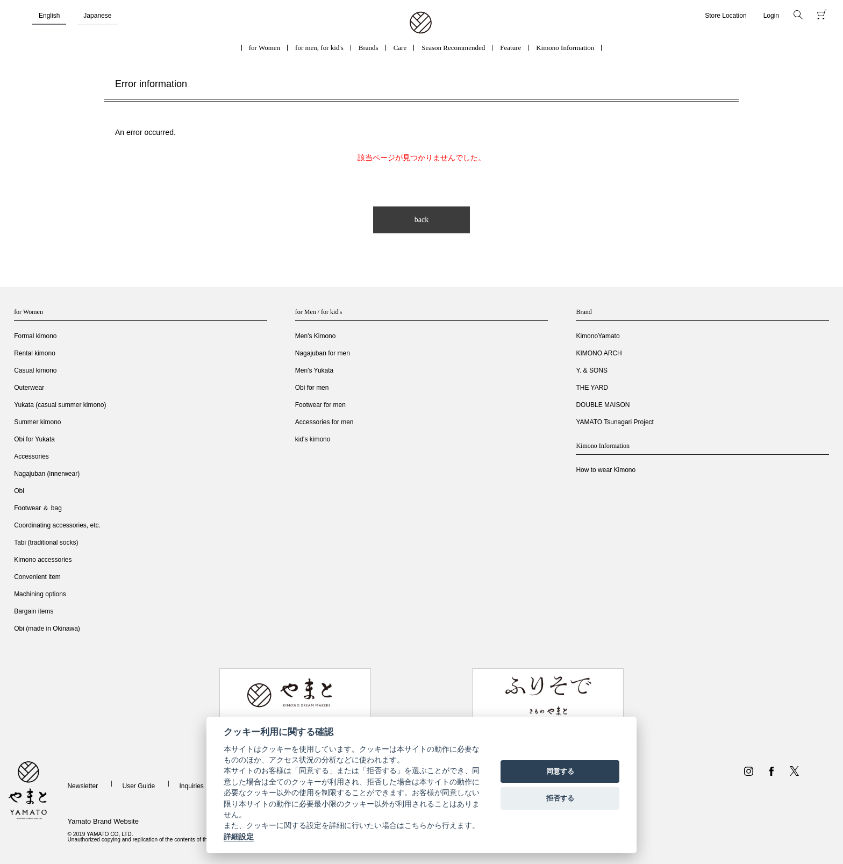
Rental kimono (34, 353)
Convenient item (37, 577)
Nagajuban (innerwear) (47, 473)
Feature (510, 48)
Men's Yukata (314, 370)
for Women (264, 48)
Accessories (31, 456)
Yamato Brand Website (102, 821)
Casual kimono (35, 370)
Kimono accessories (43, 559)
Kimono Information (565, 48)
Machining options (40, 594)
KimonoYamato (597, 336)
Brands (368, 48)
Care (400, 48)
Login (771, 15)
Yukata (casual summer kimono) (60, 405)
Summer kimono (37, 422)
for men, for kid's (319, 48)
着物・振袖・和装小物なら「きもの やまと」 (421, 23)
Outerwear (29, 387)
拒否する (560, 798)
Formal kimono (35, 336)
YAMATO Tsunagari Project (615, 422)
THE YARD (592, 387)
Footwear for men (320, 405)
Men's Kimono (315, 336)
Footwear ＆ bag (38, 508)
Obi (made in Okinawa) (47, 628)
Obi (19, 491)
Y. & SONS (591, 370)
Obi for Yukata (34, 439)
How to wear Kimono (605, 470)
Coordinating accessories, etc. (57, 525)
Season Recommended (453, 48)
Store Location (725, 15)
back (421, 220)
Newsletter (82, 786)
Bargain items (33, 611)
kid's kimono (313, 439)
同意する (560, 771)
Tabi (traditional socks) (46, 542)
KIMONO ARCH (598, 353)
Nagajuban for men (322, 353)
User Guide (138, 786)
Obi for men (312, 387)
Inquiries (192, 786)
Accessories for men (324, 422)
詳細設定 (239, 836)
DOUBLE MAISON (603, 405)
